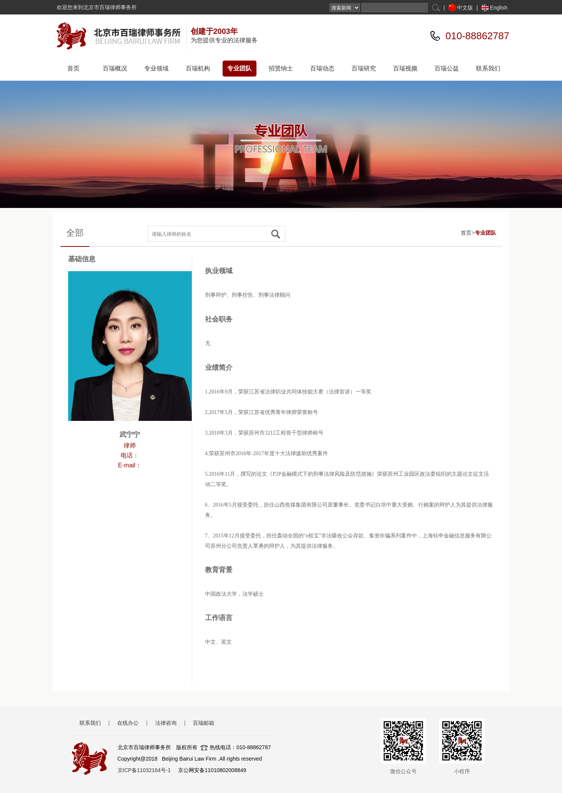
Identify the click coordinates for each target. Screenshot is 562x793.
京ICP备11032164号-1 (144, 770)
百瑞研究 (364, 68)
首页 (73, 68)
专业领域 (156, 68)
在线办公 (128, 723)
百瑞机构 (198, 68)
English (499, 8)
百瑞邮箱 (203, 723)
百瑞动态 (322, 68)
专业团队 (239, 68)
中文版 (465, 8)
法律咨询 (166, 723)
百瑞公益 (447, 68)
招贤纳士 (281, 68)
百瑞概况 (115, 68)
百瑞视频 (405, 68)
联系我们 (488, 68)
